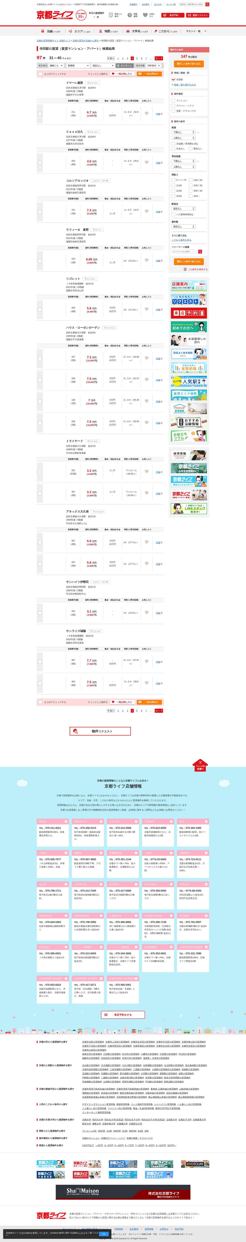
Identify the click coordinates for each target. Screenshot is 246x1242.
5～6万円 (119, 1145)
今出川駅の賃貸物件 (132, 1065)
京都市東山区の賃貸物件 (194, 1042)
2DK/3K (117, 1131)
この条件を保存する (198, 269)
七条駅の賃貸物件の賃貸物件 (166, 1069)
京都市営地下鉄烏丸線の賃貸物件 (98, 1089)
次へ (157, 58)
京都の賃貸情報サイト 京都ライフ (53, 40)
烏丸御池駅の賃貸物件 (196, 1065)
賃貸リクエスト (200, 15)
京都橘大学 (122, 1123)
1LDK (109, 1131)
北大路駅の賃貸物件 (111, 1065)
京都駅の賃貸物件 (110, 1073)
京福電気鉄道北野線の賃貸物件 (131, 1097)
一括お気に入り (124, 73)
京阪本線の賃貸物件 (155, 1093)
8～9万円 (150, 1145)
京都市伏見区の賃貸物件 (194, 1046)
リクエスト (102, 731)
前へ (112, 58)
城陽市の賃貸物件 (91, 1058)
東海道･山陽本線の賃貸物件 (164, 1089)
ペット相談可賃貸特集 (142, 1104)
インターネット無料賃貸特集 (96, 1112)
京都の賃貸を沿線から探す (85, 40)
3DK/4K (132, 1131)
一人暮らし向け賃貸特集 (189, 1104)
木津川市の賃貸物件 (132, 1058)
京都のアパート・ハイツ (113, 1138)
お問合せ (164, 1229)
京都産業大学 (199, 1119)
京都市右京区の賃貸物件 (168, 1046)
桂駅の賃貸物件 (186, 1073)
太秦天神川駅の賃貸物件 (132, 1077)
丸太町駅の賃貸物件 (174, 1065)
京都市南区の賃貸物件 (144, 1046)
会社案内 (145, 4)
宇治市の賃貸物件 (187, 1054)
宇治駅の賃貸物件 (154, 1081)
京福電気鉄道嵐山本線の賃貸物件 (98, 1097)
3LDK (140, 1131)
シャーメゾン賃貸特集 (165, 1104)
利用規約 (119, 1229)
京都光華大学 (108, 1123)
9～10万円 (161, 1145)
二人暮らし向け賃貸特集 (94, 1108)
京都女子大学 (185, 1119)
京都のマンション (91, 1138)
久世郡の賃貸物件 (168, 1054)
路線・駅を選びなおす (185, 85)
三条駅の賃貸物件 (142, 1069)
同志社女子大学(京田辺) (153, 1119)
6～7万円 (129, 1145)
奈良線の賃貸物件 (110, 1093)
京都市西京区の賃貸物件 (120, 1046)
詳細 (158, 114)
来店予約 (173, 15)
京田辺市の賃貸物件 (111, 1058)
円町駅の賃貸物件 (91, 1077)
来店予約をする (123, 1014)
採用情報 (149, 1229)
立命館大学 (171, 1119)
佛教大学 (96, 1123)
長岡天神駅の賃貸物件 (133, 1081)
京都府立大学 (135, 1123)
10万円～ (171, 1145)
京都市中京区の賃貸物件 (168, 1042)
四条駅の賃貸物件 (190, 1069)
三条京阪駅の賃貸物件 (121, 1069)
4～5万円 (108, 1145)
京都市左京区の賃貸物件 (143, 1042)
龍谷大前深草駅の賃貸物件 (177, 1077)
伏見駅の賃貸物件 (154, 1077)
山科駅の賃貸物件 (112, 1081)
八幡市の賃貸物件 (149, 1054)
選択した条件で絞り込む (189, 63)
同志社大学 (97, 1119)
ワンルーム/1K (89, 1131)
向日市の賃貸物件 (131, 1054)
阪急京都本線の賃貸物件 (132, 1093)
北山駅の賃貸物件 (91, 1065)
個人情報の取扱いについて (95, 1229)
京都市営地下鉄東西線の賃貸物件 (132, 1089)
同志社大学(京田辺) (113, 1119)
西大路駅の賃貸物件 (130, 1073)
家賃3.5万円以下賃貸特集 (167, 1108)
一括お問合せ (151, 73)
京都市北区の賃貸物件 (93, 1042)
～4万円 (99, 1145)
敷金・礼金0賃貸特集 (143, 1108)
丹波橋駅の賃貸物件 (92, 1081)
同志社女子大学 (132, 1119)
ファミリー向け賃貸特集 (120, 1108)
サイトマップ (69, 1229)
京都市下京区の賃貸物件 (94, 1046)
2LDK (125, 1131)
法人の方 (158, 4)
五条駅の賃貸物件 (91, 1073)
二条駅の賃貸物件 (110, 1077)
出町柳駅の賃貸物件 (153, 1065)
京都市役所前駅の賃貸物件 (95, 1069)
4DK (146, 1131)
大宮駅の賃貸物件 (149, 1073)
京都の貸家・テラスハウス (139, 1138)
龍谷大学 (86, 1123)
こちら (82, 1233)
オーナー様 (171, 4)
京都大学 (86, 1119)
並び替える (126, 65)
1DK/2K (101, 1131)
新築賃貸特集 (123, 1104)
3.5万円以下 (88, 1145)
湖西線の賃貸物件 (91, 1093)
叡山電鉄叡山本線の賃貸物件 (162, 1097)
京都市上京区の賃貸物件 (117, 1042)
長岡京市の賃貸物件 (92, 1054)
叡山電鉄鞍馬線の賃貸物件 (191, 1097)
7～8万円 (139, 1145)
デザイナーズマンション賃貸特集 (98, 1104)
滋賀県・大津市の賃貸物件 (156, 1058)
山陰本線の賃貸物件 (189, 1089)
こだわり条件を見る (181, 240)
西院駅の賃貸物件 (168, 1073)
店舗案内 (133, 4)
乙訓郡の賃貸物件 (112, 1054)
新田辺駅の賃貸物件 (174, 1081)
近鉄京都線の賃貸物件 (177, 1093)
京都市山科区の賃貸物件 (94, 1050)
